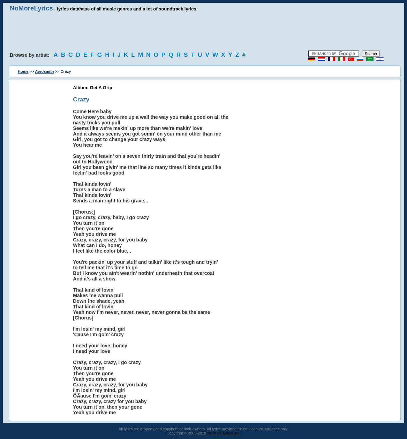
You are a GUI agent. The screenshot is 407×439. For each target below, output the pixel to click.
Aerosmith (44, 71)
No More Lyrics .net (224, 433)
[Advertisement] (204, 31)
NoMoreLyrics (31, 8)
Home (23, 71)
